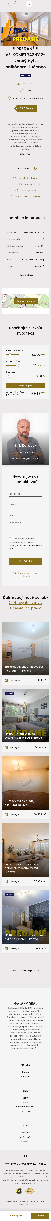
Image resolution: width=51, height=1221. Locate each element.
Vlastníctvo (12, 252)
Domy (25, 1097)
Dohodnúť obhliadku (25, 178)
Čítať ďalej (25, 154)
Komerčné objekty (25, 1106)
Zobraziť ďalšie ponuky (25, 970)
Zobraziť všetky (25, 275)
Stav (9, 259)
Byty (25, 1102)
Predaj (25, 1072)
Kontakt (25, 1141)
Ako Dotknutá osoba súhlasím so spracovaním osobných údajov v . (25, 543)
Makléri (25, 1132)
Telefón (12, 515)
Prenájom (25, 1076)
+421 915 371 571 (27, 452)
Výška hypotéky (14, 350)
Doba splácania (14, 361)
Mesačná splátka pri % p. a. (15, 393)
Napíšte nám (25, 1137)
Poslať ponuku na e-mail (25, 184)
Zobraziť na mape (26, 301)
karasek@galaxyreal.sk (27, 458)
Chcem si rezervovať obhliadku (25, 575)
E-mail (12, 504)
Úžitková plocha (15, 246)
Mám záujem (25, 385)
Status (10, 266)
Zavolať (40, 1215)
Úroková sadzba (15, 372)
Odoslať (25, 561)
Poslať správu (16, 1215)
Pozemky (25, 1111)
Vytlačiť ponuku (25, 190)
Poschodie (12, 232)
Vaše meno (14, 493)
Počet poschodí (15, 239)
